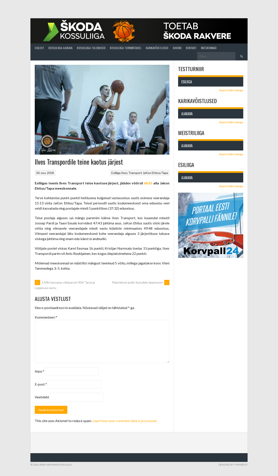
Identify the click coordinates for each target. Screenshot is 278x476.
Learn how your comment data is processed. (125, 421)
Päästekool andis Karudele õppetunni (140, 282)
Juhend (177, 47)
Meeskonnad (209, 47)
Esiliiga (116, 173)
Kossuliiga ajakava (60, 47)
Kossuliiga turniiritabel (125, 47)
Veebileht (42, 397)
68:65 (148, 183)
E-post (41, 384)
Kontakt (191, 47)
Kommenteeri (46, 317)
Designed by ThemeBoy (233, 464)
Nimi (39, 371)
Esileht (39, 47)
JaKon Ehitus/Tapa (155, 173)
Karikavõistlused (157, 47)
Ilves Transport (131, 173)
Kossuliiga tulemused (91, 47)
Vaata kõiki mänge (231, 90)
